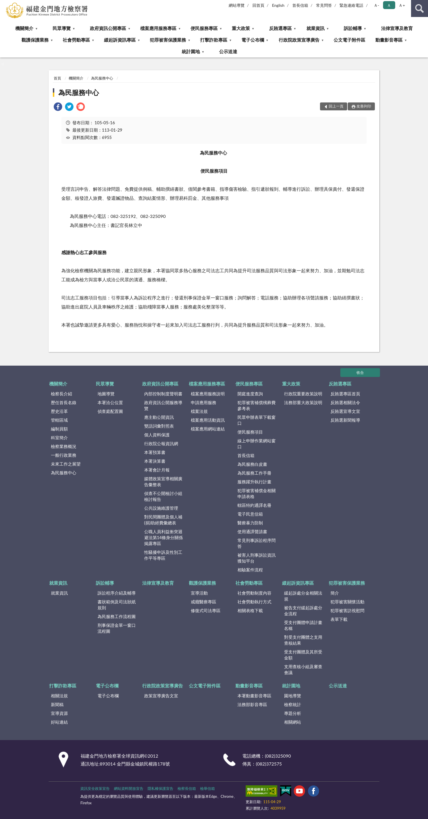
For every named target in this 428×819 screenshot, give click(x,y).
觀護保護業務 (35, 39)
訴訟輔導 (353, 28)
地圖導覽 (106, 393)
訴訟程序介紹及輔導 (117, 592)
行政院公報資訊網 (161, 443)
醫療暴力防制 (250, 522)
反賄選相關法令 (345, 402)
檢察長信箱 (187, 788)
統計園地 (191, 51)
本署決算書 (154, 461)
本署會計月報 (157, 469)
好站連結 (59, 721)
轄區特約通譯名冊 (254, 505)
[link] (58, 107)
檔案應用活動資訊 (208, 420)
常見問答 (324, 5)
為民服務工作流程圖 (117, 616)
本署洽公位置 (110, 402)
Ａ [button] (389, 5)
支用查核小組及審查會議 (303, 669)
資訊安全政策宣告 (95, 788)
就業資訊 (315, 28)
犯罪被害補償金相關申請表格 (256, 493)
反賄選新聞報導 (345, 420)
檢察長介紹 (61, 393)
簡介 (334, 592)
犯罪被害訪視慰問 (347, 610)
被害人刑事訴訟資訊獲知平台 (256, 557)
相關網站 (292, 721)
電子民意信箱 (250, 513)
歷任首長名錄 (63, 402)
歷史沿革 (59, 411)
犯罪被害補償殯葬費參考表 (256, 405)
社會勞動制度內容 (254, 592)
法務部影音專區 (252, 704)
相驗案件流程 (250, 569)
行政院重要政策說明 (303, 393)
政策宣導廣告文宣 (161, 695)
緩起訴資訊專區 (120, 39)
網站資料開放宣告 (128, 788)
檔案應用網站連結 (208, 428)
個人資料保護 (157, 434)
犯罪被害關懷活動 (347, 601)
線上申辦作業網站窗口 (256, 443)
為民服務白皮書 (252, 464)
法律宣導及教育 (397, 28)
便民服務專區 (204, 28)
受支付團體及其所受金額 (303, 654)
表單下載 (338, 619)
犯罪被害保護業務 (168, 39)
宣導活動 (199, 592)
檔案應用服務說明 (208, 393)
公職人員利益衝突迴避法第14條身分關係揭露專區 (163, 537)
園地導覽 (292, 695)
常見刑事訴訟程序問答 (256, 543)
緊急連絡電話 (351, 5)
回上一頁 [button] (336, 106)
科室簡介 (59, 437)
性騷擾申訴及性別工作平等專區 (163, 555)
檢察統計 (292, 704)
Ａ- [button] (376, 5)
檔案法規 (199, 411)
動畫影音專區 (389, 39)
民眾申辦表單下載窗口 (256, 420)
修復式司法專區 (206, 610)
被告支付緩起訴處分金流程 (303, 610)
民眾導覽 (62, 28)
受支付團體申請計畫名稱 (303, 625)
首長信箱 (300, 5)
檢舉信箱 (207, 788)
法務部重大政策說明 (303, 402)
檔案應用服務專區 (158, 28)
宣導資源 (59, 713)
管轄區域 (59, 420)
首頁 (57, 78)
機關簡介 (24, 28)
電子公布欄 (252, 39)
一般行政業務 (63, 455)
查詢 (419, 8)
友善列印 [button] (363, 106)
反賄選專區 (280, 28)
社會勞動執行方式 (254, 601)
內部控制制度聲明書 (163, 393)
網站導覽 (237, 5)
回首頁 (258, 5)
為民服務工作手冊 (254, 472)
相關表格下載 (250, 610)
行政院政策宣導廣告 (299, 39)
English (278, 5)
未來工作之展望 (66, 463)
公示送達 (228, 51)
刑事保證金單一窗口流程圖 (117, 628)
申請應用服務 (203, 402)
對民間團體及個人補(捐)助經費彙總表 (163, 519)
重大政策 (241, 28)
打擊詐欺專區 (213, 39)
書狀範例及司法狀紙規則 (117, 604)
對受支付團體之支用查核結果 (303, 640)
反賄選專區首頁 (345, 393)
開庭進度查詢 (250, 393)
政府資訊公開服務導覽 (163, 405)
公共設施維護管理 (161, 508)
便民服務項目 (250, 431)
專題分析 (292, 713)
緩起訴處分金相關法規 (303, 595)
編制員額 (59, 428)
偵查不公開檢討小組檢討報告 (163, 496)
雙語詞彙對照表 (159, 425)
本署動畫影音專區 (254, 695)
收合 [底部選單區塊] (360, 372)
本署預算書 (154, 452)
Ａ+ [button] (402, 5)
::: (4, 4)
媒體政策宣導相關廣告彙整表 (163, 481)
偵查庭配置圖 (110, 411)
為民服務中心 (102, 78)
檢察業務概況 (63, 446)
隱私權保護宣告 (160, 788)
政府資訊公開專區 (108, 28)
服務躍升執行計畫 (254, 481)
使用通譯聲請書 (252, 531)
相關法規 (59, 695)
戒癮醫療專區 (203, 601)
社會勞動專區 (76, 39)
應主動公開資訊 (159, 417)
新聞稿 (57, 704)
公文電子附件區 (349, 39)
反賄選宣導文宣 (345, 411)
